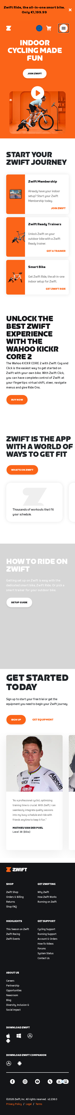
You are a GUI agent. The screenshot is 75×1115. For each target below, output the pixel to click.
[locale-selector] (39, 28)
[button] (70, 10)
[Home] (9, 28)
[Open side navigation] (63, 28)
